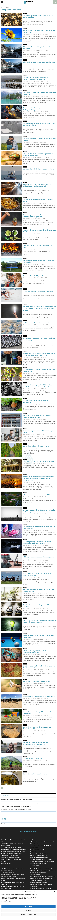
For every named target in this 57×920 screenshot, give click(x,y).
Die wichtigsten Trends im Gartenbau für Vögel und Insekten (39, 371)
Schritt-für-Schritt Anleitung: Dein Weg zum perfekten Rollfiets (37, 574)
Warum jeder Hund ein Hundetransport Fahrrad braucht (13, 849)
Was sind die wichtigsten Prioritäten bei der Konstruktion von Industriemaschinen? (37, 386)
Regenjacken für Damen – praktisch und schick (41, 868)
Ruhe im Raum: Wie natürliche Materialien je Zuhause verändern (16, 799)
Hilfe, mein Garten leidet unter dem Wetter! (37, 495)
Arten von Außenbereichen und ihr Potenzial (38, 291)
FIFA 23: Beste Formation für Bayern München (11, 847)
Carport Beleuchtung (35, 851)
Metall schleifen (33, 839)
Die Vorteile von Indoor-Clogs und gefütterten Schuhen (38, 606)
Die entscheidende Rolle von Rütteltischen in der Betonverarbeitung (39, 124)
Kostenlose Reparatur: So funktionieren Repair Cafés (38, 432)
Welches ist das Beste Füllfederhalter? (39, 882)
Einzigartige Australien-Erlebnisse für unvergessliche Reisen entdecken (35, 78)
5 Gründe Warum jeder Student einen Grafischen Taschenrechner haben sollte (39, 667)
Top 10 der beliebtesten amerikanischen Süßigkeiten (13, 851)
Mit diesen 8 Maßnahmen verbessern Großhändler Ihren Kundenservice (35, 743)
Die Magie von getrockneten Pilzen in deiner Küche (38, 200)
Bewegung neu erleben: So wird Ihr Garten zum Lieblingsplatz (38, 261)
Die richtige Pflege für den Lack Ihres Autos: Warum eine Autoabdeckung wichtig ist (38, 543)
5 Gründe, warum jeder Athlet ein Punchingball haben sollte (38, 636)
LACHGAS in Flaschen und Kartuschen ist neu (11, 853)
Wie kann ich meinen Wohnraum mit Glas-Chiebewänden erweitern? (37, 416)
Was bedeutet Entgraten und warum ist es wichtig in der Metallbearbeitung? (37, 185)
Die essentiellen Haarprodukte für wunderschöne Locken (39, 139)
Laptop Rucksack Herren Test (32, 759)
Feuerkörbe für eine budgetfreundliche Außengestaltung (36, 109)
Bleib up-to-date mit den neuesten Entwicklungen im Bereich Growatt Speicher (39, 621)
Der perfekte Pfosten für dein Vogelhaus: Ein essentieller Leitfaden (38, 155)
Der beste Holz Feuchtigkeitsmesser (35, 774)
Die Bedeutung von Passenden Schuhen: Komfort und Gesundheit (39, 527)
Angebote (25, 28)
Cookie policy (27, 917)
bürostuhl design (34, 847)
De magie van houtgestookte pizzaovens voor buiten (38, 246)
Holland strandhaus (34, 843)
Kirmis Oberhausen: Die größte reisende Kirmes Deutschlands (39, 713)
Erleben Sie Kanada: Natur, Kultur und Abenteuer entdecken (39, 48)
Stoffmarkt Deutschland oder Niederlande (10, 857)
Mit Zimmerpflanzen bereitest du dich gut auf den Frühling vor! (38, 590)
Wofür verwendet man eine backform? (36, 323)
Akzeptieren (28, 906)
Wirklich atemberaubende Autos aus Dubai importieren (43, 876)
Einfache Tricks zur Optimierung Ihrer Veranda (38, 461)
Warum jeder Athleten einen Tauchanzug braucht (39, 696)
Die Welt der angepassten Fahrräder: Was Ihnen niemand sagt (39, 339)
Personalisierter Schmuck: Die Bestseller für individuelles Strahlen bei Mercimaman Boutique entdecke (26, 813)
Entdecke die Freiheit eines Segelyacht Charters (39, 169)
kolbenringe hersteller (35, 874)
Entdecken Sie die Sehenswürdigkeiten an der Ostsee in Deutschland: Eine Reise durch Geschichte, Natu (38, 478)
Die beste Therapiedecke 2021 (37, 849)
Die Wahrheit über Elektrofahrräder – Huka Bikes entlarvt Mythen (39, 511)
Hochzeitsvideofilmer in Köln (7, 872)
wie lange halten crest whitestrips (38, 880)
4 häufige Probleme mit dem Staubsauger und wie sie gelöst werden (38, 558)
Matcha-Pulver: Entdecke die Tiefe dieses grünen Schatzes (39, 231)
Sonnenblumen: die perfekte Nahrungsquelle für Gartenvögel (39, 31)
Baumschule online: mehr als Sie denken (36, 446)
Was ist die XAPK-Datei (6, 863)
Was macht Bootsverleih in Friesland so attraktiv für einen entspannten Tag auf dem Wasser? (23, 803)
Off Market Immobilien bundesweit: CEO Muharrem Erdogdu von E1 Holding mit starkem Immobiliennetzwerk (42, 863)
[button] (55, 891)
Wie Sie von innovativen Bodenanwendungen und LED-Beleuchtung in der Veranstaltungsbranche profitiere (39, 308)
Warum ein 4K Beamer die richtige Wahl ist (37, 681)
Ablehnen (28, 910)
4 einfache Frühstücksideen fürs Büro (9, 855)
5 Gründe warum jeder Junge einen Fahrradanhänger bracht (34, 652)
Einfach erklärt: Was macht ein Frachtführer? (40, 845)
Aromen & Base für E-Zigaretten (34, 276)
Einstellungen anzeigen (28, 914)
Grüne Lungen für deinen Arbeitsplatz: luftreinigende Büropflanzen (36, 216)
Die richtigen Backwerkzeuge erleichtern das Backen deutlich (38, 16)
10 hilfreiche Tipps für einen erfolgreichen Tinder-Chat (42, 841)
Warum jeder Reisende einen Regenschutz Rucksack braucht (37, 728)
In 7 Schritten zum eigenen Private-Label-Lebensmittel (37, 401)
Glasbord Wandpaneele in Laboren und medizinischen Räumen (16, 806)
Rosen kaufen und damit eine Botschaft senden (41, 878)
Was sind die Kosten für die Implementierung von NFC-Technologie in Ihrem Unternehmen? (39, 354)
